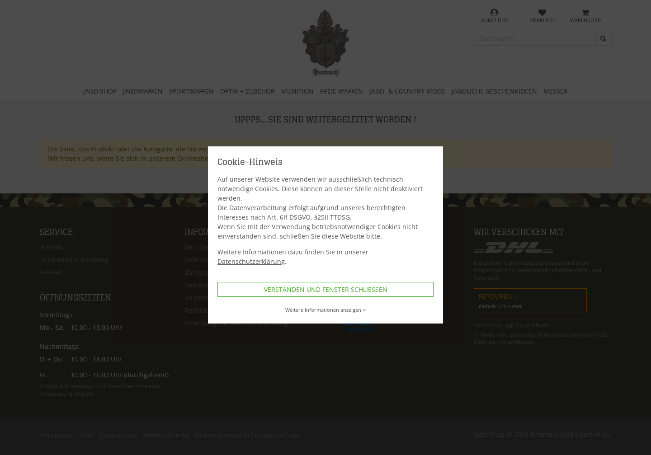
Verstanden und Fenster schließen (325, 289)
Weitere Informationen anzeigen (325, 309)
